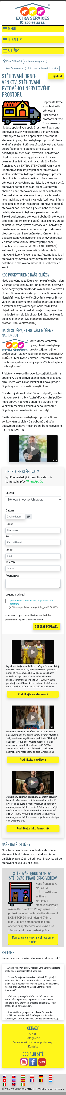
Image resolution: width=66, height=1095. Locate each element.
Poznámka (12, 575)
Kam (8, 536)
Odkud (9, 524)
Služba (9, 493)
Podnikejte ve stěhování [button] (33, 694)
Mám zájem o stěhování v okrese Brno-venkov (33, 939)
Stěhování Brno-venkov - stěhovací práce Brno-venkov (33, 875)
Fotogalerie (33, 1038)
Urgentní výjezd (14, 594)
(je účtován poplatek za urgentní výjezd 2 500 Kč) (33, 607)
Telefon (10, 562)
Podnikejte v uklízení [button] (33, 759)
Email (8, 550)
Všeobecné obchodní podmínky (32, 1042)
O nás (33, 1034)
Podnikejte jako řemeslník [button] (33, 828)
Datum (9, 510)
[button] (33, 28)
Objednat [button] (56, 76)
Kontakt (33, 1046)
